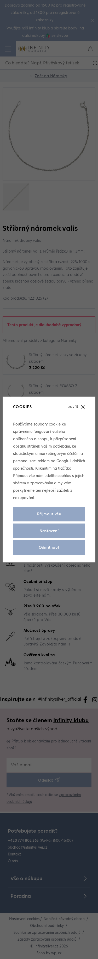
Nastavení (49, 531)
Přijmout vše (49, 514)
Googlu (62, 461)
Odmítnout (49, 547)
